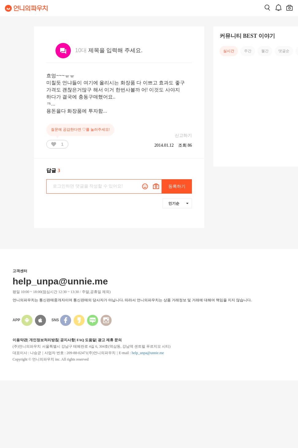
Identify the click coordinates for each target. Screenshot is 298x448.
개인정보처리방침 (44, 340)
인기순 (178, 203)
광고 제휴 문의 (110, 340)
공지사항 (67, 340)
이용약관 (20, 340)
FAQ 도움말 (86, 340)
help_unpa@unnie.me (148, 353)
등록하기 (176, 186)
